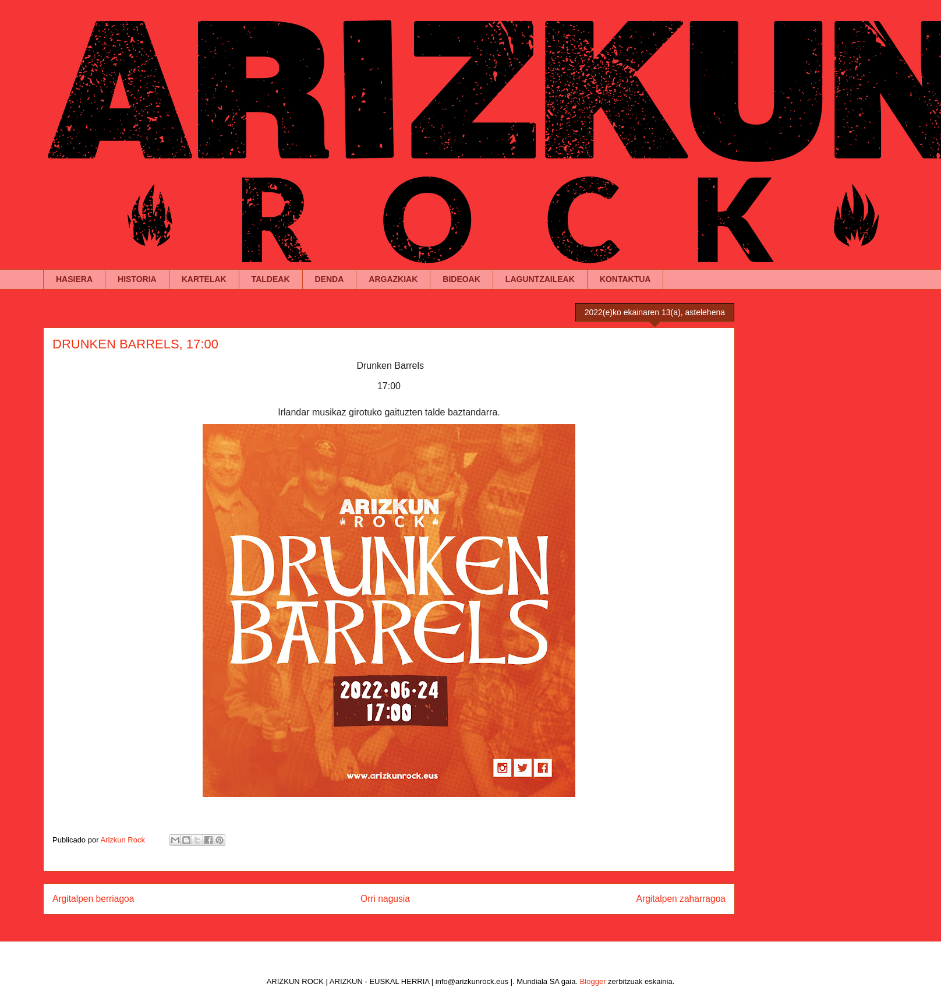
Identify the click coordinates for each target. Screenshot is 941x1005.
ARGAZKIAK (393, 279)
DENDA (329, 279)
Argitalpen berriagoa (93, 899)
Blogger (593, 981)
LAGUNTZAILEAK (540, 279)
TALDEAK (271, 279)
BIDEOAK (461, 279)
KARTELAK (204, 279)
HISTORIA (137, 279)
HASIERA (74, 279)
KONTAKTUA (625, 279)
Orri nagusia (385, 899)
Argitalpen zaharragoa (681, 899)
